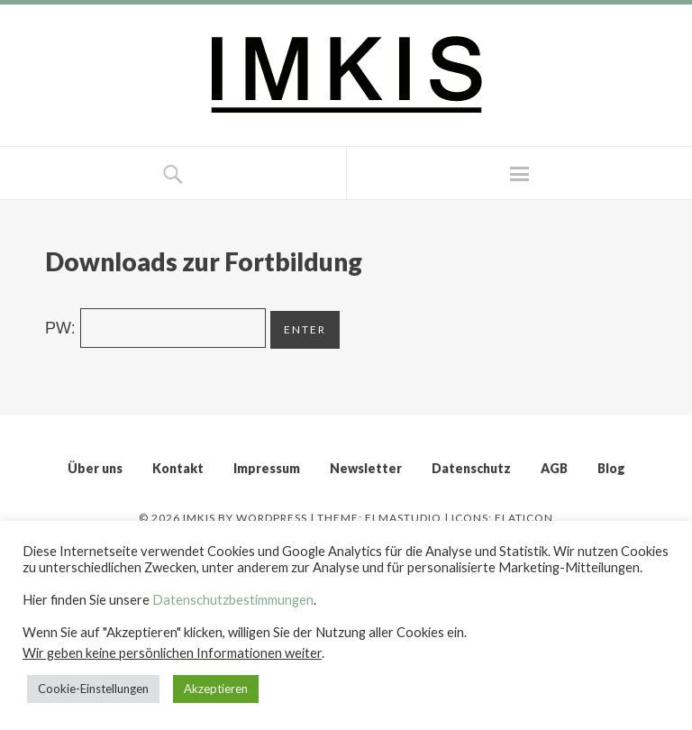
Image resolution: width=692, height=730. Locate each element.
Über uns (95, 468)
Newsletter (366, 468)
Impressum (266, 468)
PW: (155, 328)
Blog (611, 468)
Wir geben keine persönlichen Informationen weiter (172, 653)
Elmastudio (403, 518)
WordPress (271, 518)
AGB (554, 468)
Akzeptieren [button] (216, 688)
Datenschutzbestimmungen (233, 599)
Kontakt (178, 468)
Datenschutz (471, 468)
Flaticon (524, 518)
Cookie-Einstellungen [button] (93, 688)
